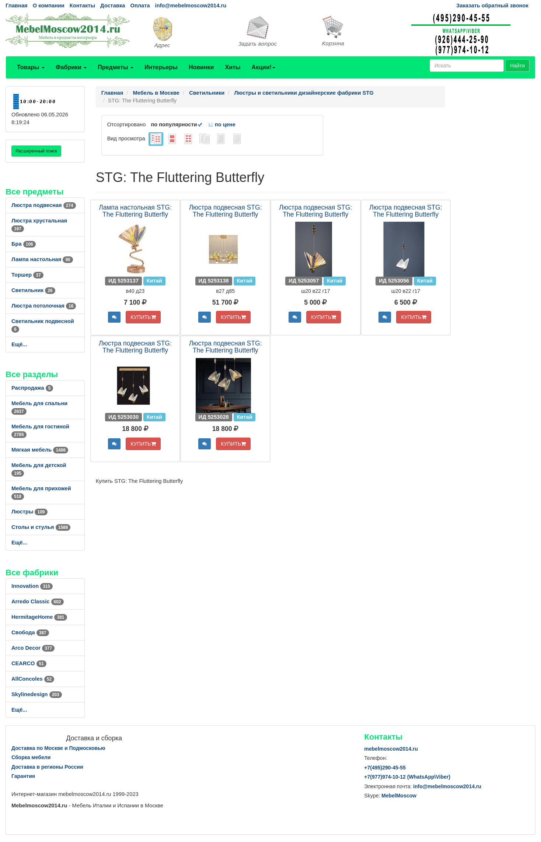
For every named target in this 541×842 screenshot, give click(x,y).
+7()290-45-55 (384, 768)
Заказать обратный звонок (492, 5)
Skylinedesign (36, 694)
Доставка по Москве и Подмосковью (58, 748)
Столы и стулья (40, 527)
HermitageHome (39, 617)
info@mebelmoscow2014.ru (190, 5)
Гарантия (23, 776)
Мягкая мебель (39, 450)
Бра (23, 244)
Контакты (82, 5)
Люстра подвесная (43, 205)
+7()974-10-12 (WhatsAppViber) (407, 777)
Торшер (27, 275)
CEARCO (28, 663)
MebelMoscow (398, 796)
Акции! (263, 67)
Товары (31, 67)
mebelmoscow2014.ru (391, 749)
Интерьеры (161, 67)
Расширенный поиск (36, 151)
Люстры (29, 512)
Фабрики (71, 67)
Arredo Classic (37, 601)
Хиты (232, 67)
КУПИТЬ (143, 317)
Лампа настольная (42, 259)
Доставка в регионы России (47, 767)
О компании (48, 5)
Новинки (201, 67)
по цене (221, 124)
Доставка (112, 5)
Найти (517, 66)
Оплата (140, 5)
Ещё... (19, 344)
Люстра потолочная (43, 306)
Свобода (30, 632)
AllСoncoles (32, 679)
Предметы (115, 67)
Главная (17, 5)
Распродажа (32, 388)
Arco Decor (33, 648)
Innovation (32, 586)
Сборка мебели (30, 757)
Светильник (33, 290)
